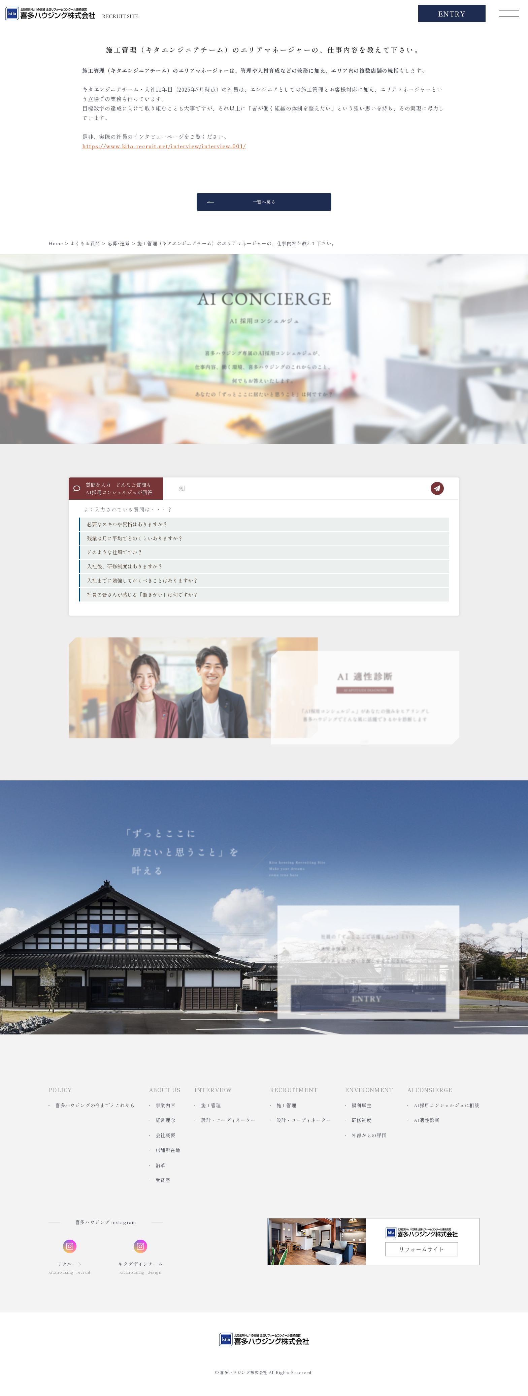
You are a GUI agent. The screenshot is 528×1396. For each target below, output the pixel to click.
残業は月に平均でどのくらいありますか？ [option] (135, 538)
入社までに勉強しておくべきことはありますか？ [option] (142, 580)
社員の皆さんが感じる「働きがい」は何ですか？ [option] (142, 594)
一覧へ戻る (264, 201)
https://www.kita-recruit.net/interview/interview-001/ (164, 146)
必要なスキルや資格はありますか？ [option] (127, 524)
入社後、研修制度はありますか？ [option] (125, 566)
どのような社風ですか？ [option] (114, 552)
